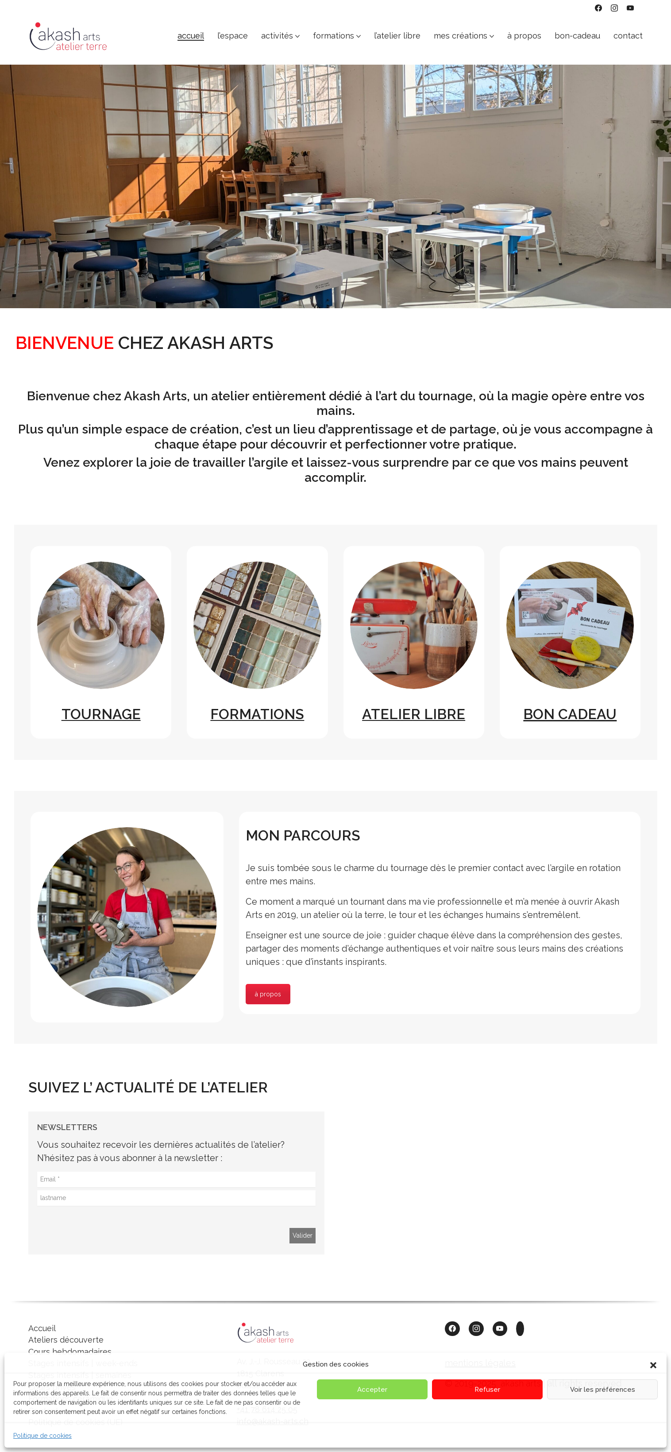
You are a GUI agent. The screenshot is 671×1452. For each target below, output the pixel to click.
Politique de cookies (42, 1435)
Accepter (372, 1390)
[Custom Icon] (520, 1328)
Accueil (42, 1328)
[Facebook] (598, 8)
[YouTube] (630, 8)
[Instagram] (614, 8)
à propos (268, 994)
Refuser (487, 1390)
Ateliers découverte (66, 1339)
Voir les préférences (602, 1390)
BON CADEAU (570, 714)
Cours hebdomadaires (70, 1351)
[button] (653, 1364)
